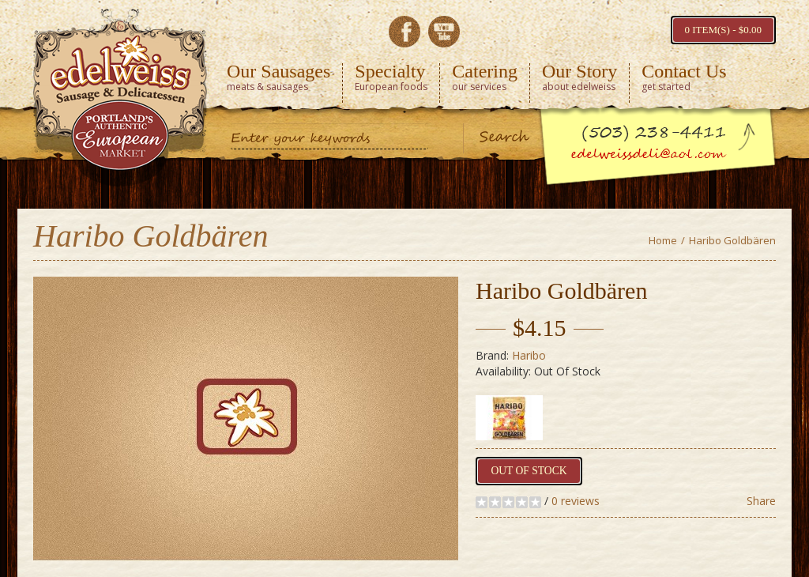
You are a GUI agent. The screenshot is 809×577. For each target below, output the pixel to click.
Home (663, 240)
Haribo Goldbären (732, 240)
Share (761, 500)
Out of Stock (526, 471)
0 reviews (575, 500)
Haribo (529, 355)
